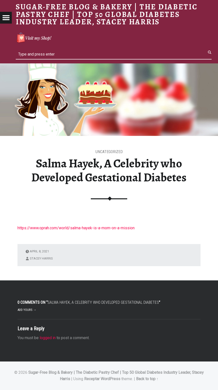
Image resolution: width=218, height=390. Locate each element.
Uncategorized (109, 151)
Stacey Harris (41, 258)
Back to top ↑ (147, 378)
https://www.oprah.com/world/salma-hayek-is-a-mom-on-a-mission (76, 228)
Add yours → (26, 310)
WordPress (110, 378)
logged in (48, 337)
